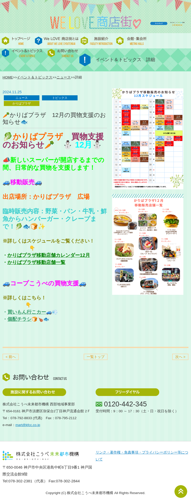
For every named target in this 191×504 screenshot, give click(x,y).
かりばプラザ (21, 103)
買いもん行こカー (26, 312)
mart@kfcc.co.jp (28, 425)
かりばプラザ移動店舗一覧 (36, 262)
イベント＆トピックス (34, 77)
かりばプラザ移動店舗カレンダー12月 (48, 255)
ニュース (63, 77)
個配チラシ (19, 319)
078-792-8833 (21, 418)
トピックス (59, 98)
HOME (8, 77)
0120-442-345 (125, 404)
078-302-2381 (20, 481)
